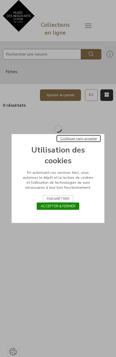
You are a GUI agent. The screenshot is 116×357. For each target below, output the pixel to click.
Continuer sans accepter (78, 138)
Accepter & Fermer (58, 206)
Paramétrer (58, 199)
